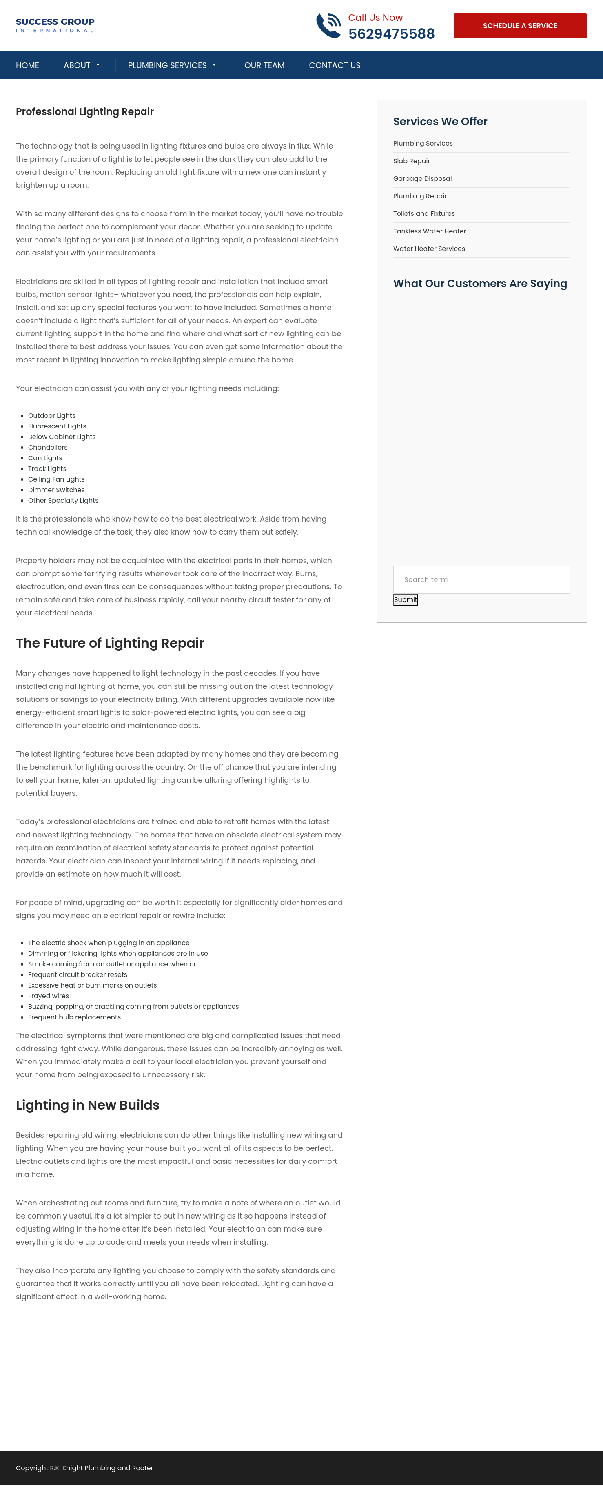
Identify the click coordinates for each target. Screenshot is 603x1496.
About (77, 65)
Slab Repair (411, 161)
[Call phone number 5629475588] (375, 25)
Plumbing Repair (420, 196)
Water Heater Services (429, 248)
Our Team (264, 65)
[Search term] (481, 580)
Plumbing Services (167, 65)
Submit (405, 599)
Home (27, 65)
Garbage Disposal (422, 178)
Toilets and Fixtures (424, 213)
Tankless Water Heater (429, 231)
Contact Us (335, 65)
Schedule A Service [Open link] (520, 25)
